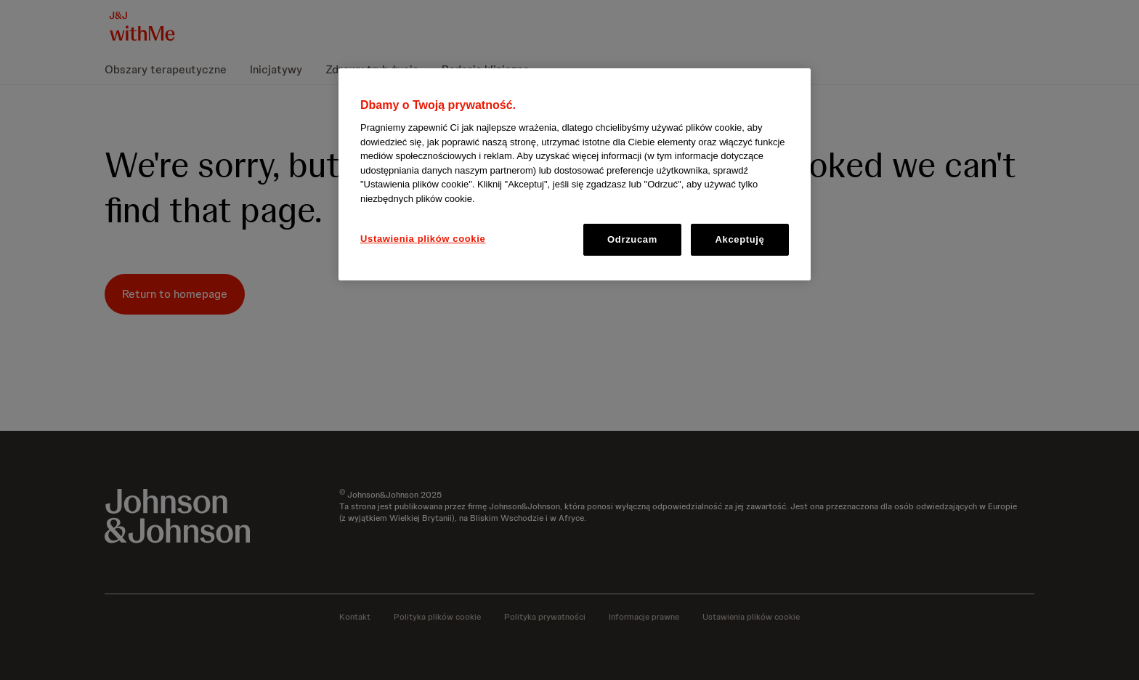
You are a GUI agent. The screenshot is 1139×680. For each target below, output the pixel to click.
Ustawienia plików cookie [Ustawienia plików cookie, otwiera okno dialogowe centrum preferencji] (422, 238)
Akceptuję (740, 239)
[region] (575, 174)
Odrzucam (632, 239)
